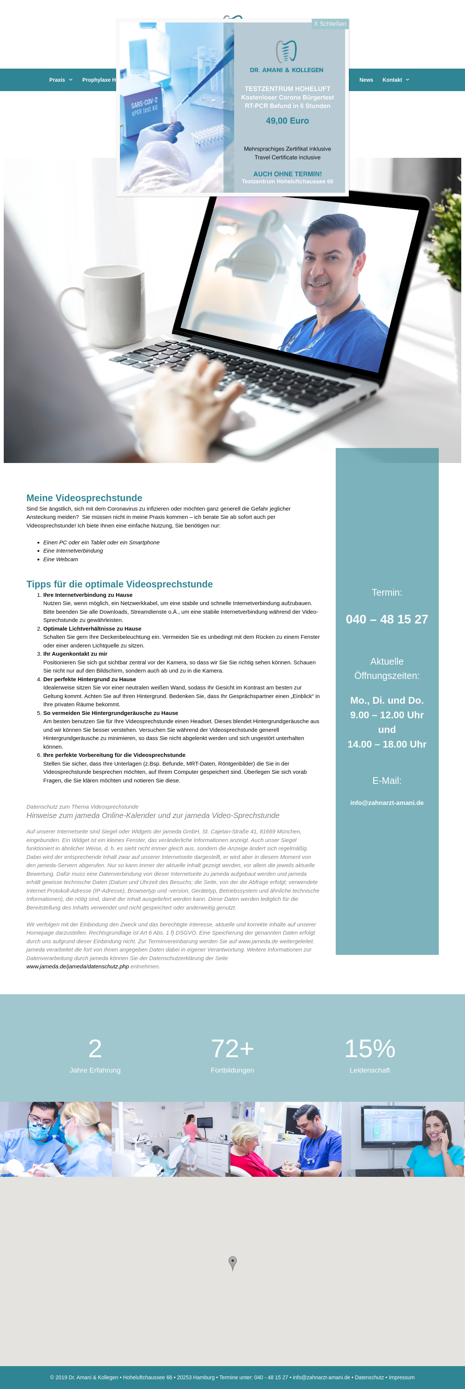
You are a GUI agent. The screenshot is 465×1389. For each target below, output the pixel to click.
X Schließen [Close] (330, 24)
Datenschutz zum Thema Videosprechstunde (83, 806)
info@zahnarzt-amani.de (387, 802)
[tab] (174, 807)
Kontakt (400, 80)
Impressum (402, 1377)
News (367, 80)
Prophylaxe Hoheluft (115, 80)
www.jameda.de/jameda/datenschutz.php (78, 966)
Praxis (65, 80)
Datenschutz (369, 1377)
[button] (233, 1263)
